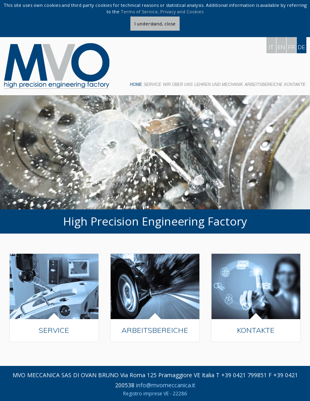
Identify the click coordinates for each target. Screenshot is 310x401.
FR (291, 47)
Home (136, 84)
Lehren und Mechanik (218, 84)
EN (281, 47)
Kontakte (295, 84)
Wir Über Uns (178, 84)
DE (301, 47)
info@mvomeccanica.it (165, 385)
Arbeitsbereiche (264, 84)
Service (152, 84)
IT (271, 47)
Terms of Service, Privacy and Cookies (162, 11)
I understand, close (155, 24)
